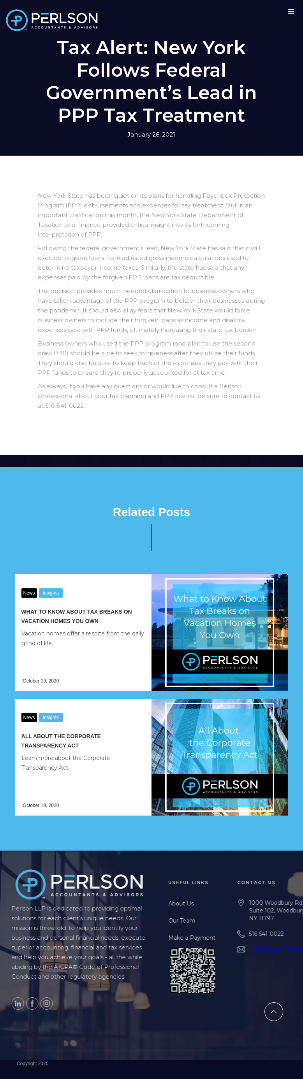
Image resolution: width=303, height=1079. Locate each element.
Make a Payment (204, 937)
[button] (291, 11)
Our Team (194, 920)
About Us (193, 903)
